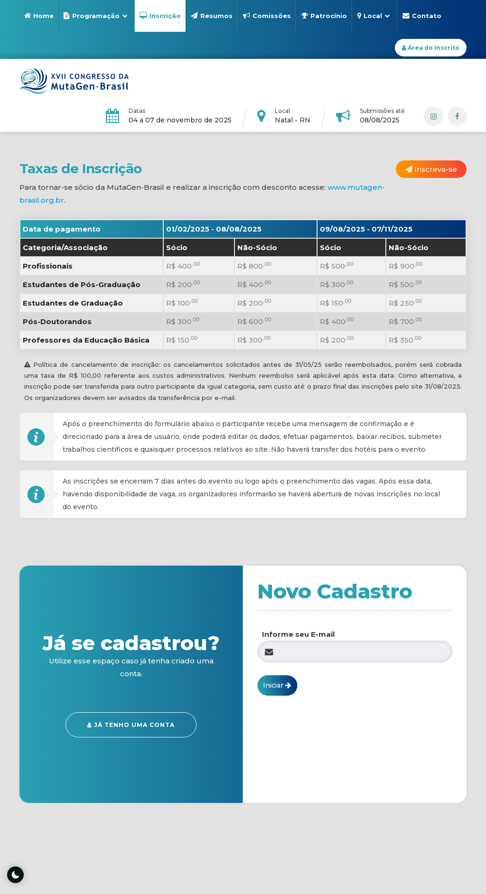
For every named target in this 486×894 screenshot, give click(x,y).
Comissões (267, 15)
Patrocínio (324, 15)
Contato (421, 15)
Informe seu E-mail (298, 634)
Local (373, 15)
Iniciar (277, 685)
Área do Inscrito (430, 47)
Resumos (212, 15)
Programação (95, 15)
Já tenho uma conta (131, 724)
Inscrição (160, 15)
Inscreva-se (432, 169)
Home (39, 15)
